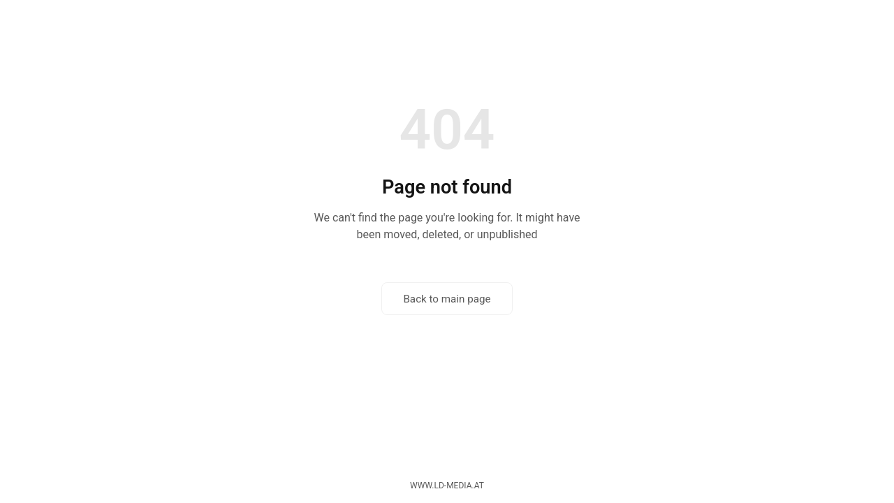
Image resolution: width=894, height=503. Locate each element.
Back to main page (446, 299)
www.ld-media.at (447, 485)
